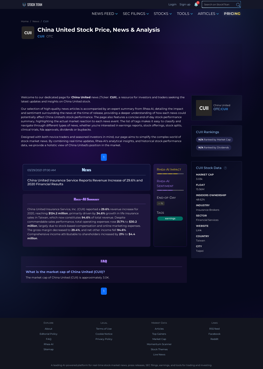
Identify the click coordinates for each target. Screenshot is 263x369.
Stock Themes (159, 349)
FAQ (48, 339)
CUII (40, 36)
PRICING (232, 13)
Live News (159, 354)
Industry (203, 205)
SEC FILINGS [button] (136, 13)
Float (200, 185)
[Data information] (225, 168)
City (199, 246)
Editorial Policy (48, 333)
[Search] (221, 4)
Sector (201, 215)
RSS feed (214, 328)
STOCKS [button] (163, 13)
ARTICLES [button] (208, 13)
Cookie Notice (104, 333)
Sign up (185, 4)
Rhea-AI (148, 109)
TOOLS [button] (185, 13)
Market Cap (205, 174)
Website (202, 226)
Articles (159, 328)
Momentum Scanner (159, 344)
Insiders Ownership (211, 195)
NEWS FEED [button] (105, 13)
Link (199, 230)
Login (172, 4)
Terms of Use (104, 328)
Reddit (214, 339)
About (48, 328)
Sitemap (49, 349)
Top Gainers (159, 333)
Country (202, 236)
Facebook (214, 333)
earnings (170, 218)
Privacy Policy (104, 339)
